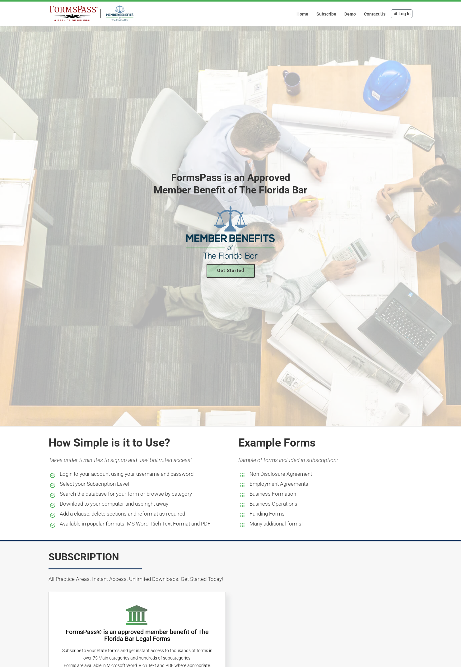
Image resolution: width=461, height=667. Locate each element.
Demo (350, 14)
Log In (402, 13)
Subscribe (326, 14)
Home (302, 14)
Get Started (230, 270)
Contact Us (374, 14)
